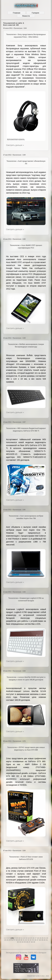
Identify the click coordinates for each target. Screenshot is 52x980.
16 (33, 938)
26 (12, 940)
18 (38, 938)
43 (20, 942)
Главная (16, 13)
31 (24, 940)
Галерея (35, 13)
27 (14, 940)
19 (40, 938)
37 (38, 940)
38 (40, 940)
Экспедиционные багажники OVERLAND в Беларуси (26, 953)
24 (8, 940)
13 (26, 938)
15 (31, 938)
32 (26, 940)
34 (31, 940)
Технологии (11, 34)
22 (47, 938)
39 (42, 940)
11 (22, 938)
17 (36, 938)
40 (45, 940)
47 (30, 942)
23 (5, 940)
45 (25, 942)
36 (35, 940)
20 (43, 938)
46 (27, 942)
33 (28, 940)
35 (33, 940)
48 (32, 942)
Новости (26, 16)
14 (29, 938)
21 (45, 938)
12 (24, 938)
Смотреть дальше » (15, 145)
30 (21, 940)
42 (18, 942)
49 (34, 942)
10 (19, 938)
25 (10, 940)
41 (47, 940)
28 (17, 940)
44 (23, 942)
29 (19, 940)
